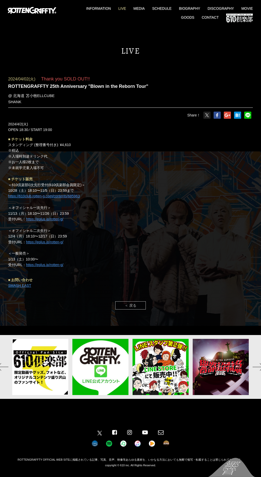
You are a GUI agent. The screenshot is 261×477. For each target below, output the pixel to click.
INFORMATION (98, 8)
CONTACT (210, 17)
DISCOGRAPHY (220, 8)
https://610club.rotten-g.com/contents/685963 (44, 196)
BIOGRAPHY (189, 8)
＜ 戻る (130, 305)
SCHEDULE (162, 8)
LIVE (122, 8)
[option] (40, 367)
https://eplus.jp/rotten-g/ (44, 219)
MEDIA (139, 8)
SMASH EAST (19, 285)
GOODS (187, 17)
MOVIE (247, 8)
